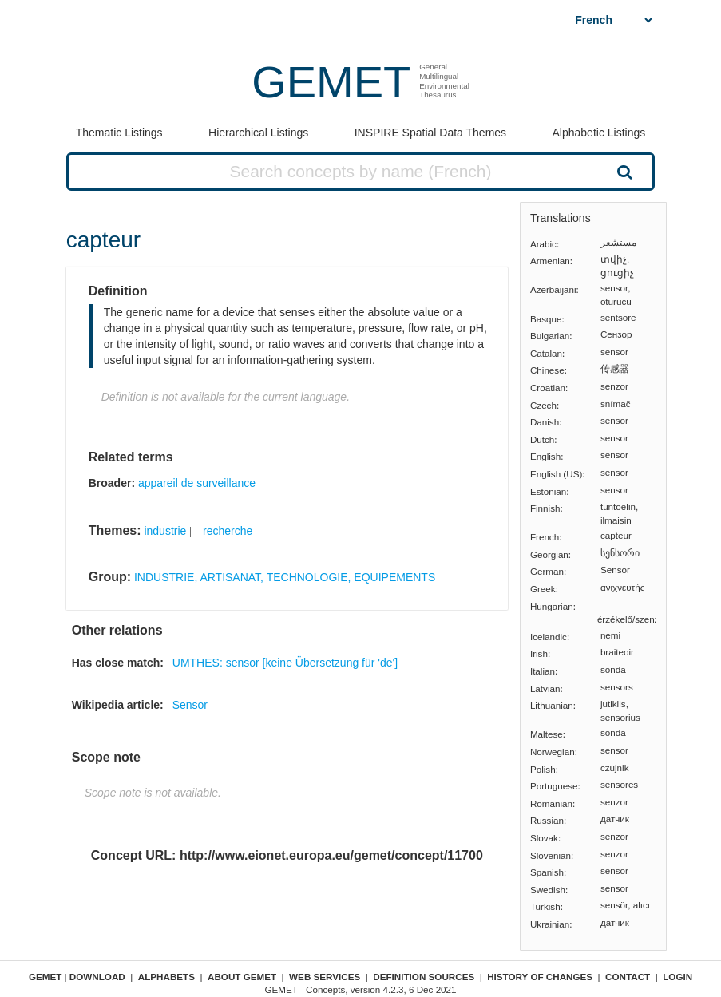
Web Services (324, 976)
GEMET (331, 81)
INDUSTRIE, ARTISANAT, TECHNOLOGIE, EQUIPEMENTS (284, 577)
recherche (227, 530)
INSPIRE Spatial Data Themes (430, 132)
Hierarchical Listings (258, 132)
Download (97, 976)
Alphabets (166, 976)
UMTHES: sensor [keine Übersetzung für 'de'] (285, 662)
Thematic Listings (119, 132)
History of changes (539, 976)
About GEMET (242, 976)
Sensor (190, 704)
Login (677, 976)
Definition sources (423, 976)
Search (623, 171)
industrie (165, 530)
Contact (627, 976)
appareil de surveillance (197, 483)
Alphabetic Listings (599, 132)
